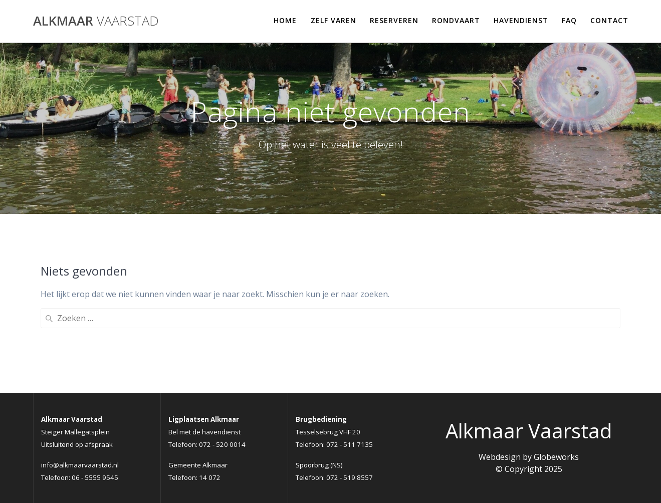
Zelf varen (333, 20)
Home (285, 20)
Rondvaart (456, 20)
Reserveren (394, 20)
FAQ (569, 20)
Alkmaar (96, 21)
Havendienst (521, 20)
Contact (609, 20)
